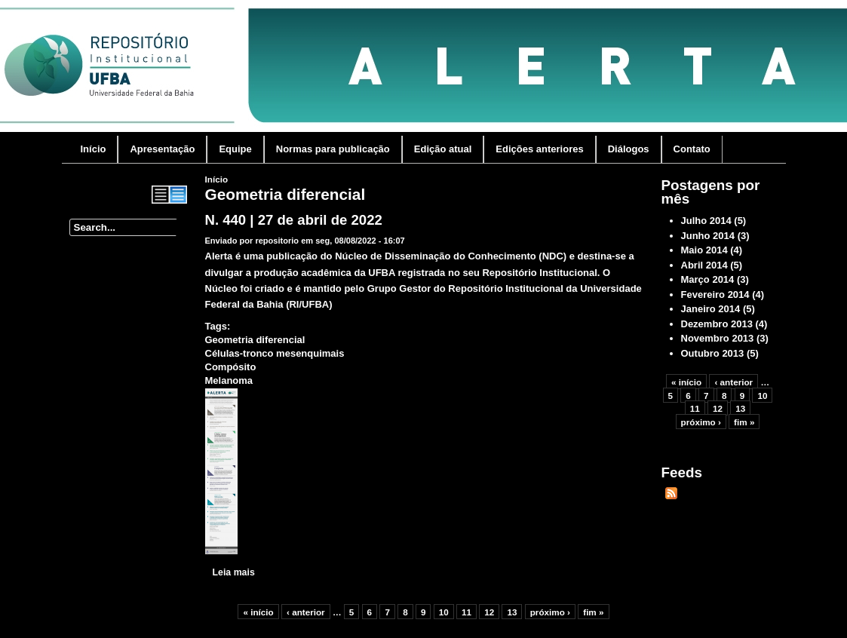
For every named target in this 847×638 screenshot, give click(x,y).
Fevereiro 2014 (715, 294)
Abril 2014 (704, 265)
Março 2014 (708, 279)
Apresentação (162, 149)
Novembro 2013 (717, 338)
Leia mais (234, 572)
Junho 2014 (708, 235)
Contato (692, 149)
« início (258, 612)
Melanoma (229, 380)
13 (512, 612)
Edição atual (443, 149)
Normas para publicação (333, 149)
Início (93, 149)
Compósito (230, 367)
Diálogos (628, 149)
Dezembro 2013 (717, 324)
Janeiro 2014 (711, 308)
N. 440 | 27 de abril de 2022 (293, 220)
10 (444, 612)
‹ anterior (306, 612)
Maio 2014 (704, 250)
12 (489, 612)
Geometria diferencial (255, 339)
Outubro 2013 (712, 353)
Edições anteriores (539, 149)
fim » (593, 612)
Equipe (235, 149)
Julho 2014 (706, 220)
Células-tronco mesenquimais (275, 353)
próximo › (550, 612)
